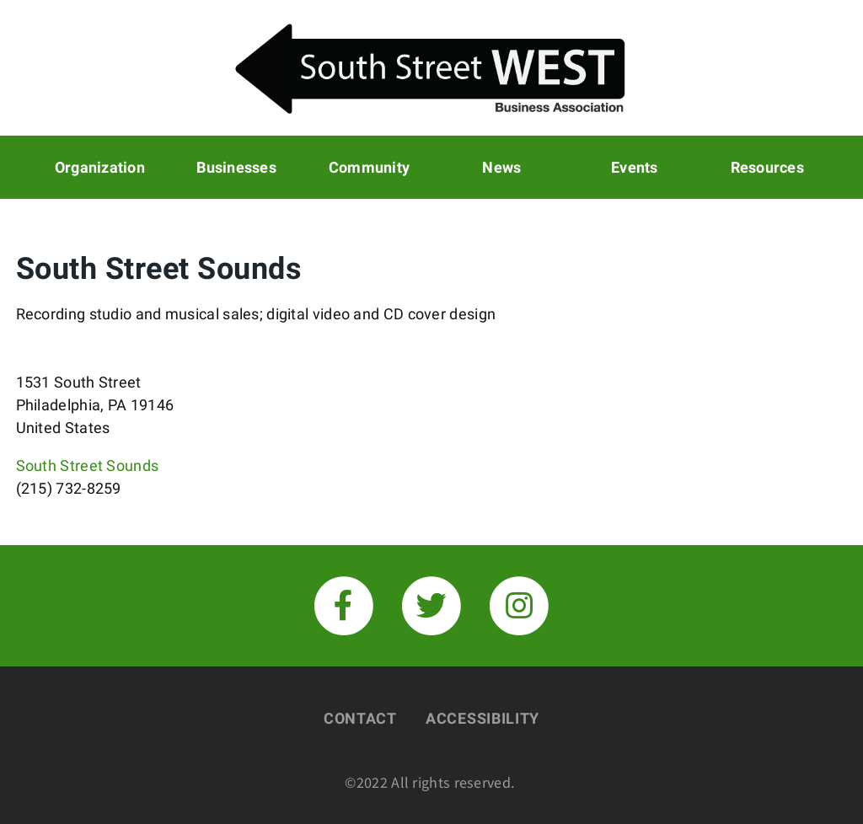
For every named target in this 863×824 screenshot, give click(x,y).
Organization (100, 167)
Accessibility (482, 718)
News (501, 167)
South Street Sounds (87, 465)
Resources (767, 167)
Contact (360, 718)
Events (634, 167)
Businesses (236, 167)
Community (369, 167)
